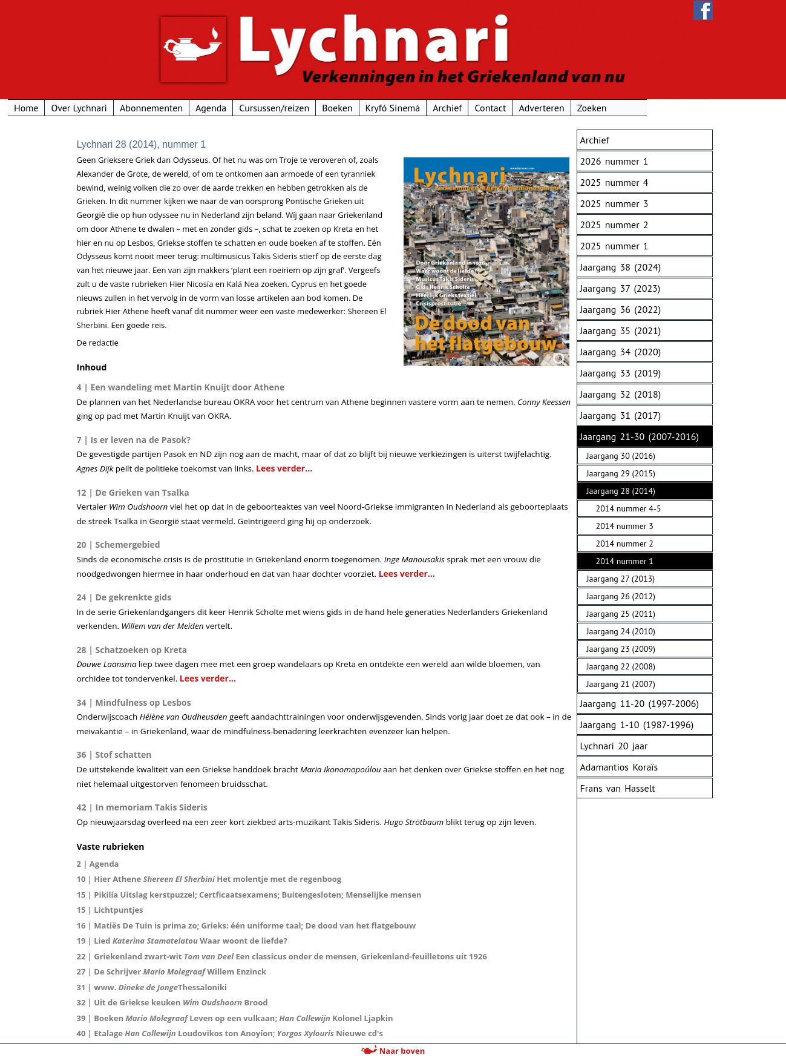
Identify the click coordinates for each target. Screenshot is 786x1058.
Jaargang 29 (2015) (621, 473)
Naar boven (393, 1050)
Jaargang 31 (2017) (620, 415)
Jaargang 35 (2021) (620, 330)
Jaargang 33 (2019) (620, 373)
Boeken (403, 108)
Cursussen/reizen (340, 108)
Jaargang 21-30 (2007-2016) (639, 436)
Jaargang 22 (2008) (621, 666)
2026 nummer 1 (614, 161)
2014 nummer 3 (624, 526)
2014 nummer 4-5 (628, 508)
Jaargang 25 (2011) (621, 613)
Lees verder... (284, 468)
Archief (513, 108)
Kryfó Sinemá (458, 108)
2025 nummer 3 (614, 203)
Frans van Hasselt (617, 788)
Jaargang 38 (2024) (620, 267)
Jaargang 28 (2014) (621, 490)
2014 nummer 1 (624, 561)
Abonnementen (216, 108)
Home (92, 108)
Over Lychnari (144, 108)
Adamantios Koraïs (619, 767)
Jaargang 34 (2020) (620, 352)
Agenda (276, 108)
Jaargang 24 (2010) (621, 631)
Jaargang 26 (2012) (621, 596)
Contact (556, 108)
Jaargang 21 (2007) (621, 683)
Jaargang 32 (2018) (620, 394)
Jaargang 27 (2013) (621, 578)
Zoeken (657, 108)
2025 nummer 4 (614, 182)
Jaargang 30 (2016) (621, 455)
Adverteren (607, 108)
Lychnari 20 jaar (614, 746)
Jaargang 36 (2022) (620, 309)
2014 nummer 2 (624, 543)
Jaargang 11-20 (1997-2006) (639, 703)
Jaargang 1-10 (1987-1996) (637, 724)
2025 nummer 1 (614, 246)
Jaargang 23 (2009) (621, 648)
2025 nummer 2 (614, 224)
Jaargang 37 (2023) (620, 288)
